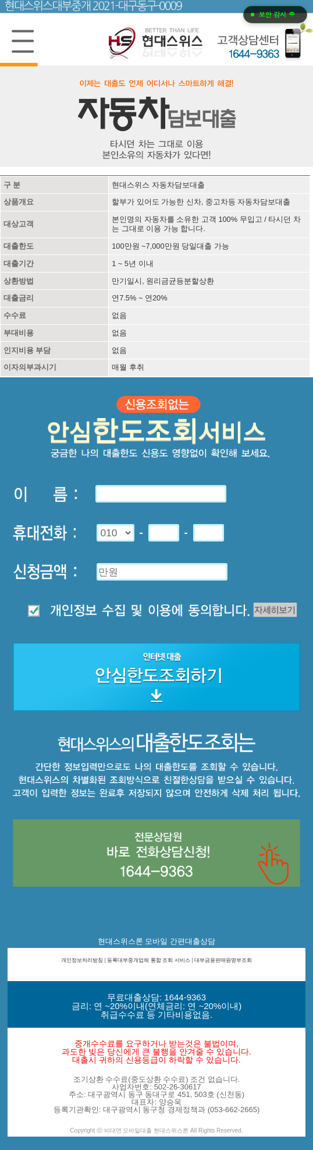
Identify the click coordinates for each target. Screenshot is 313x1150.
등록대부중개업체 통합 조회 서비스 (148, 960)
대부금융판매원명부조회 (223, 960)
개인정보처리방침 (82, 960)
